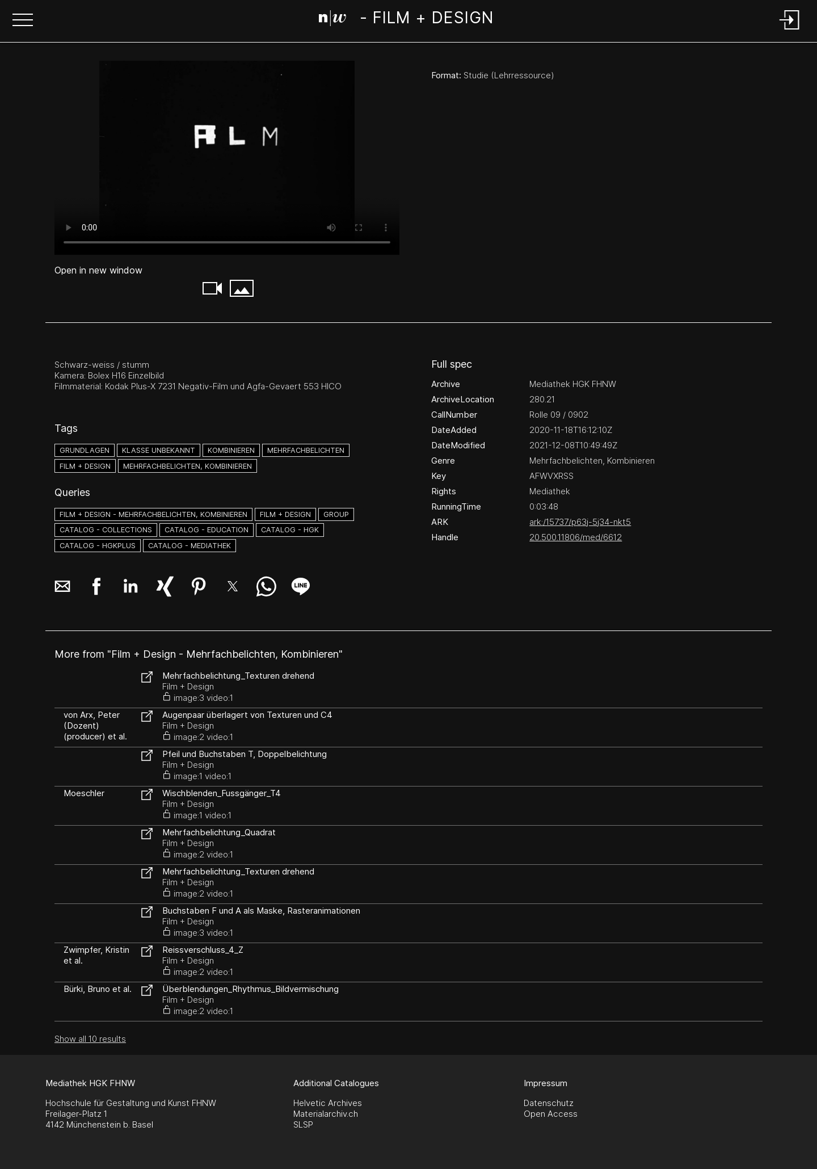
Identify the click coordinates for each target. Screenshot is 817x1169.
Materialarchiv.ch (325, 1113)
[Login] (789, 30)
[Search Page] (406, 20)
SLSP (303, 1124)
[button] (22, 21)
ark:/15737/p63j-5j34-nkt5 (580, 521)
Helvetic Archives (327, 1102)
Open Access (551, 1113)
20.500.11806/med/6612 (575, 537)
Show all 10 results (90, 1038)
